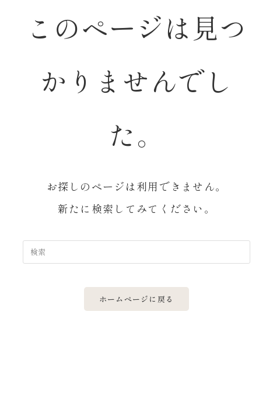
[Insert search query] (136, 252)
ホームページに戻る (136, 298)
